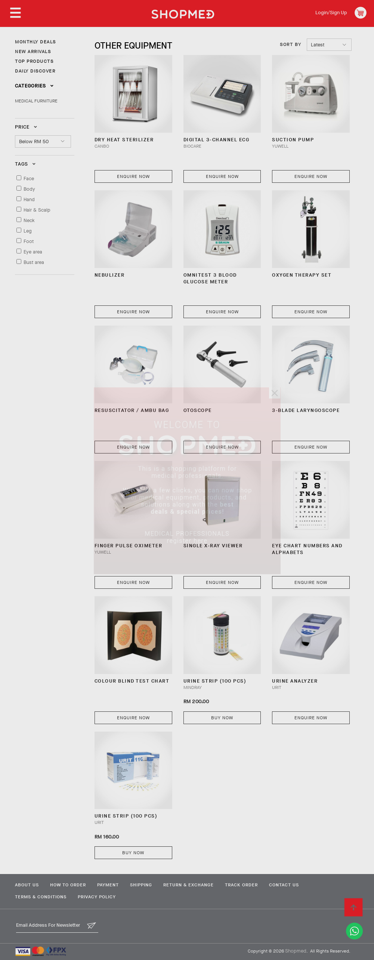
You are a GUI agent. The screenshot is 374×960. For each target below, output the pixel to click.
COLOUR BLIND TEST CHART (132, 681)
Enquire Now (133, 176)
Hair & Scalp (37, 210)
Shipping (141, 885)
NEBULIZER (110, 275)
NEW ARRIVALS (33, 52)
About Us (27, 885)
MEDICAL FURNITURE (36, 101)
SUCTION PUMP (293, 139)
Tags (25, 164)
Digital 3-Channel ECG (216, 139)
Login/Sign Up (331, 12)
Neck (29, 220)
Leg (28, 231)
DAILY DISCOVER (35, 71)
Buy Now (222, 718)
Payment (108, 885)
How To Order (68, 885)
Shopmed (295, 951)
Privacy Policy (97, 897)
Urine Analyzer (295, 681)
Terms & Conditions (41, 897)
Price (26, 127)
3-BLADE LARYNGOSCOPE (306, 410)
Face (29, 178)
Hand (29, 199)
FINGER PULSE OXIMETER (129, 545)
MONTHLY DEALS (35, 42)
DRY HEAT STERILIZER (124, 139)
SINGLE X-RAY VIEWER (213, 545)
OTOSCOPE (197, 410)
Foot (29, 241)
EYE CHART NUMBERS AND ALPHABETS (307, 549)
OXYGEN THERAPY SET (301, 275)
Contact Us (284, 885)
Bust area (34, 262)
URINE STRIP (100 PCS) (215, 681)
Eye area (33, 252)
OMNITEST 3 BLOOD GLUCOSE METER (210, 278)
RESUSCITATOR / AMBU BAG (132, 410)
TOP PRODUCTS (34, 61)
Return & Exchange (188, 885)
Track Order (241, 885)
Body (29, 189)
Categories (34, 86)
